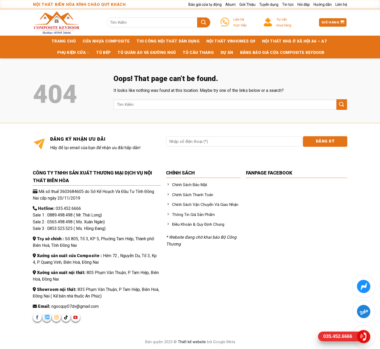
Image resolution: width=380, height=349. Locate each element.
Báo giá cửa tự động (205, 4)
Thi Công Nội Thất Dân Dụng (168, 41)
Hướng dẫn (323, 4)
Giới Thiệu (247, 4)
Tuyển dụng (268, 4)
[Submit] (203, 22)
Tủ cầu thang (198, 52)
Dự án (227, 52)
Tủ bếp (103, 52)
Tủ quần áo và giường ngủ (146, 52)
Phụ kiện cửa (73, 52)
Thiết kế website (192, 342)
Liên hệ (341, 4)
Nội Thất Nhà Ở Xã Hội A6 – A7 (294, 41)
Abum (230, 4)
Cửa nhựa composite (106, 41)
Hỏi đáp (303, 4)
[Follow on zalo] (46, 317)
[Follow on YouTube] (75, 317)
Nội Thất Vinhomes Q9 (230, 41)
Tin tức (288, 4)
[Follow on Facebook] (37, 317)
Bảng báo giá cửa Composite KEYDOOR (282, 52)
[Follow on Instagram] (56, 317)
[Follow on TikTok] (66, 317)
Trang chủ (63, 41)
